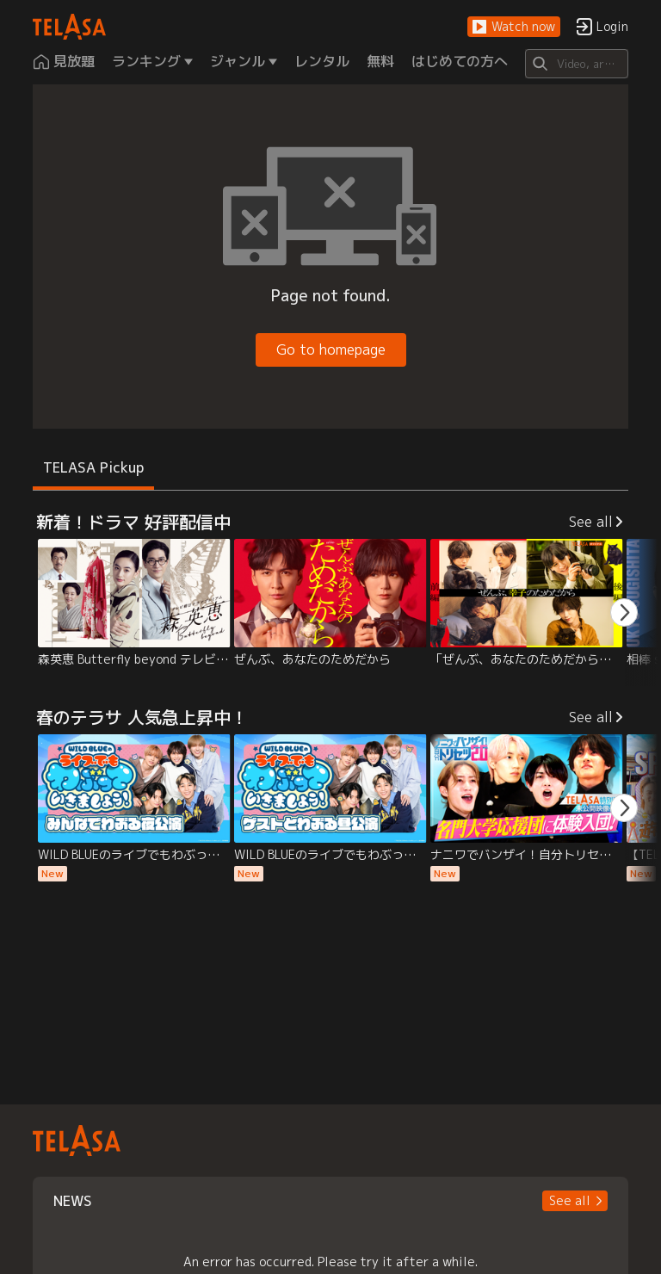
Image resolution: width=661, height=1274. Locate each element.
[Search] (576, 63)
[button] (513, 27)
